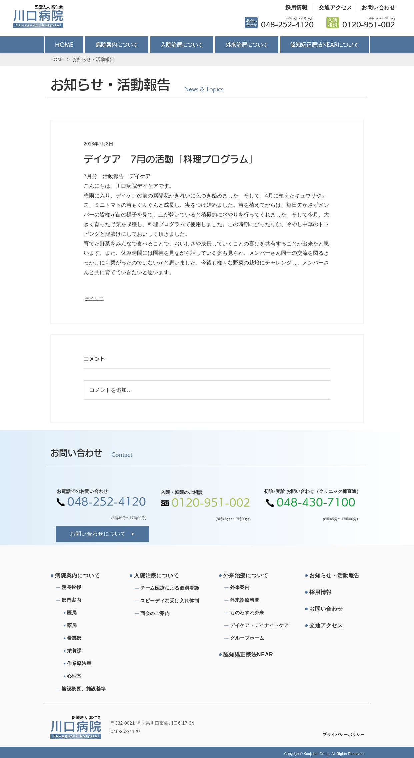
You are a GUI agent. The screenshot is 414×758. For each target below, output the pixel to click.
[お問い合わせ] (376, 7)
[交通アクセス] (333, 7)
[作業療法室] (94, 663)
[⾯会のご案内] (171, 613)
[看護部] (94, 638)
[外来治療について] (249, 575)
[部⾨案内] (86, 600)
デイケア (94, 298)
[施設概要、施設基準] (86, 689)
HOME (57, 59)
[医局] (94, 613)
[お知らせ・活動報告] (335, 575)
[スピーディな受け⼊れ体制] (171, 601)
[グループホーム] (254, 638)
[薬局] (94, 625)
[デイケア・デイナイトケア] (260, 625)
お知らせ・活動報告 (93, 59)
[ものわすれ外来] (254, 613)
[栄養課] (94, 651)
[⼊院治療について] (159, 575)
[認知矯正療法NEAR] (249, 654)
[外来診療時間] (254, 600)
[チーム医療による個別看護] (171, 588)
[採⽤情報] (335, 592)
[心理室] (94, 676)
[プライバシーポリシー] (339, 734)
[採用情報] (294, 7)
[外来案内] (254, 587)
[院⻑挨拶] (86, 587)
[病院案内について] (80, 575)
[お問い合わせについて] (102, 534)
